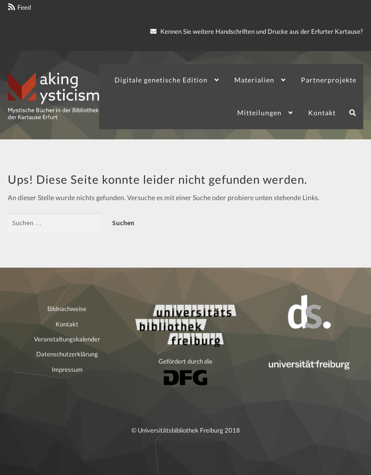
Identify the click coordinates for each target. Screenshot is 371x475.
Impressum (67, 369)
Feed (24, 7)
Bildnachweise (66, 308)
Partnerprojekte (329, 80)
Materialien (254, 80)
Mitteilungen (259, 113)
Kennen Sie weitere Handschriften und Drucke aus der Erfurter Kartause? (256, 31)
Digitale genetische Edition (161, 80)
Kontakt (322, 113)
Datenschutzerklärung (67, 354)
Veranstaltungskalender (67, 339)
